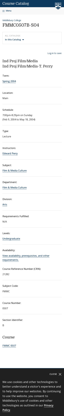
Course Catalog (15, 3)
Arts (4, 204)
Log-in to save (54, 53)
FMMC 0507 (9, 345)
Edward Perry (10, 153)
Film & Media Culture (14, 170)
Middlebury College (11, 20)
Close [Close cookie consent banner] (56, 374)
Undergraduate (11, 238)
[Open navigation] (7, 10)
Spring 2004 (9, 81)
